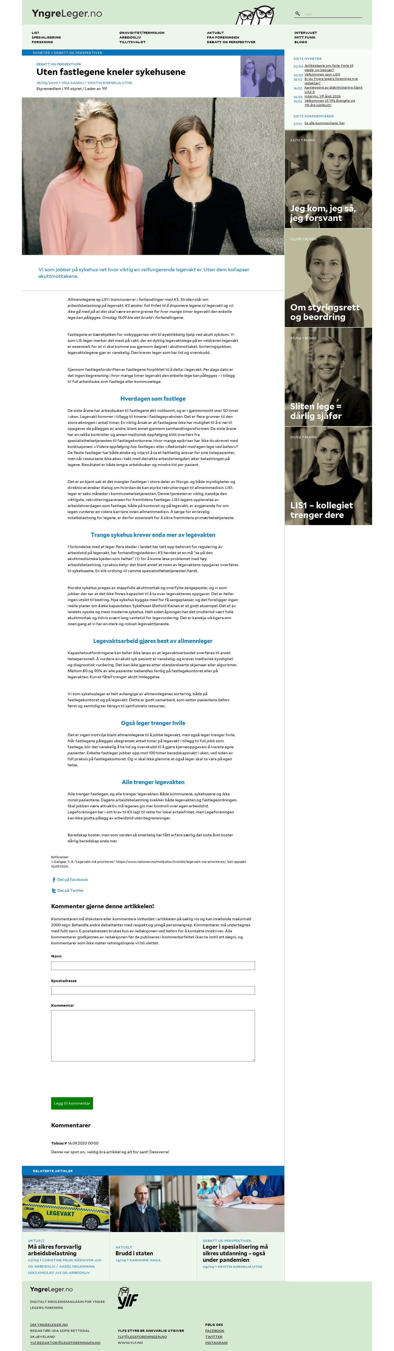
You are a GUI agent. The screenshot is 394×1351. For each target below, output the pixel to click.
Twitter (213, 1336)
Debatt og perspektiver (231, 41)
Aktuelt (215, 32)
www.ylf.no (130, 1342)
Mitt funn (304, 37)
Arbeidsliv (130, 37)
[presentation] (92, 1081)
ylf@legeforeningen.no (142, 1336)
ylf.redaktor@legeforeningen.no (65, 1342)
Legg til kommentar (72, 1103)
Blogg (300, 41)
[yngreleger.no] (124, 12)
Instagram (216, 1342)
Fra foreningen (223, 37)
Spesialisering (46, 37)
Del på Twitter (67, 890)
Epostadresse (64, 981)
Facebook (214, 1330)
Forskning (42, 41)
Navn (56, 956)
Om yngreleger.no (49, 1324)
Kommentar (62, 1005)
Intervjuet (305, 32)
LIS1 (35, 32)
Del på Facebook (69, 879)
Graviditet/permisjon (141, 32)
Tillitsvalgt (132, 41)
